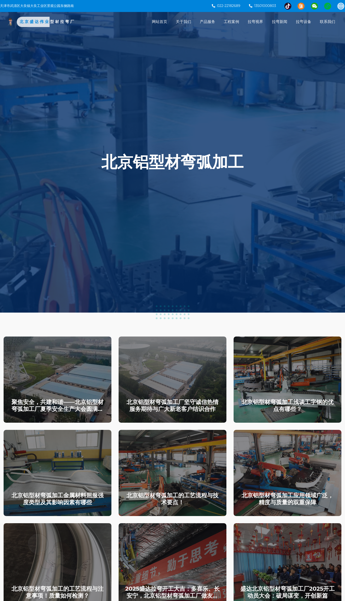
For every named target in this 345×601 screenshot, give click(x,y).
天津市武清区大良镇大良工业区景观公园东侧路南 (37, 6)
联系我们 (327, 22)
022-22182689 (226, 6)
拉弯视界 (255, 22)
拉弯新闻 (279, 22)
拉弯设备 (303, 22)
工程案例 (231, 22)
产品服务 (207, 22)
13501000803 (262, 6)
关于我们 (183, 22)
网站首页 (159, 22)
